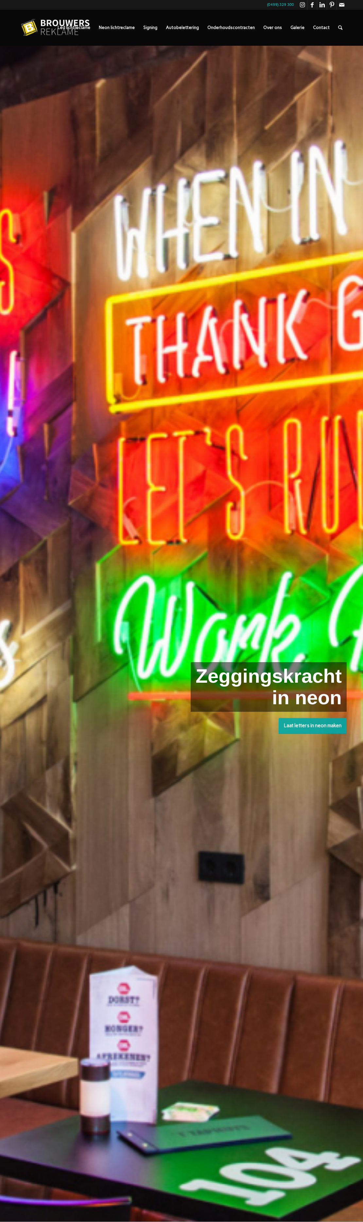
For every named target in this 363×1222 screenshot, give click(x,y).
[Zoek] (340, 28)
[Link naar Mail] (342, 5)
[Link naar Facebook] (312, 5)
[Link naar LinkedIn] (322, 5)
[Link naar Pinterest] (332, 5)
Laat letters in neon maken (312, 724)
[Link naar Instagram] (302, 5)
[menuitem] (74, 28)
